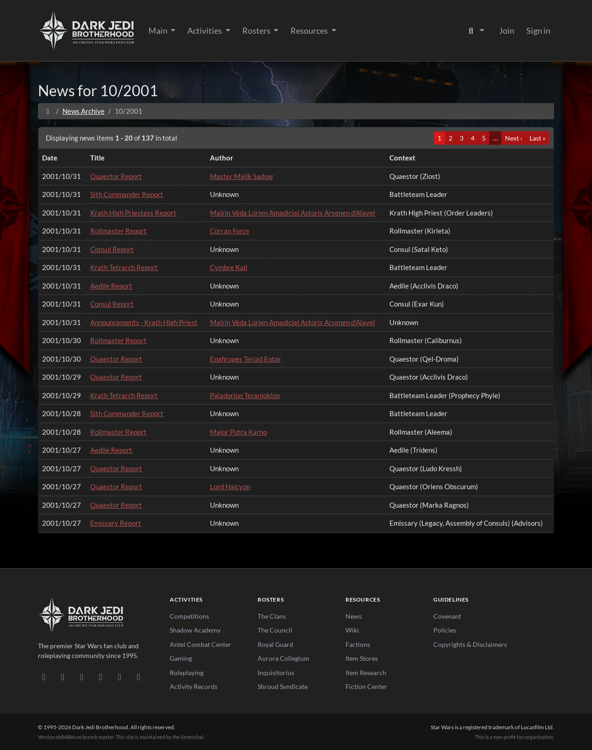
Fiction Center (366, 686)
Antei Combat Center (200, 644)
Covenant (447, 616)
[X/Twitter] (119, 676)
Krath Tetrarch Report (124, 267)
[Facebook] (81, 676)
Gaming (181, 658)
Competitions (189, 616)
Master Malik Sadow (241, 176)
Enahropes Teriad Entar (245, 359)
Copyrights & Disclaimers (470, 644)
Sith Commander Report (126, 194)
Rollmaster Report (118, 231)
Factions (357, 644)
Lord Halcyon (230, 486)
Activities (205, 30)
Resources (309, 30)
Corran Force (229, 231)
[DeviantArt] (62, 676)
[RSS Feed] (138, 676)
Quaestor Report (116, 176)
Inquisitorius (276, 672)
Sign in (538, 30)
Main (158, 30)
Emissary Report (115, 523)
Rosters (257, 30)
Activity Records (193, 686)
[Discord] (43, 676)
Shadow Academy (195, 630)
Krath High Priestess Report (133, 213)
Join (506, 30)
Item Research (365, 672)
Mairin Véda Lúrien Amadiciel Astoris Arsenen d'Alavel (292, 213)
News (353, 616)
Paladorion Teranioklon (245, 395)
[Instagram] (100, 676)
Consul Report (112, 249)
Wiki (352, 630)
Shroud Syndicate (283, 686)
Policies (444, 630)
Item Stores (361, 658)
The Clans (272, 616)
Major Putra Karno (238, 432)
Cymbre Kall (228, 267)
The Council (275, 630)
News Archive (83, 111)
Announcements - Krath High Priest (143, 322)
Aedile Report (111, 286)
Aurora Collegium (283, 658)
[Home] (47, 111)
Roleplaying (187, 672)
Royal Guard (275, 644)
